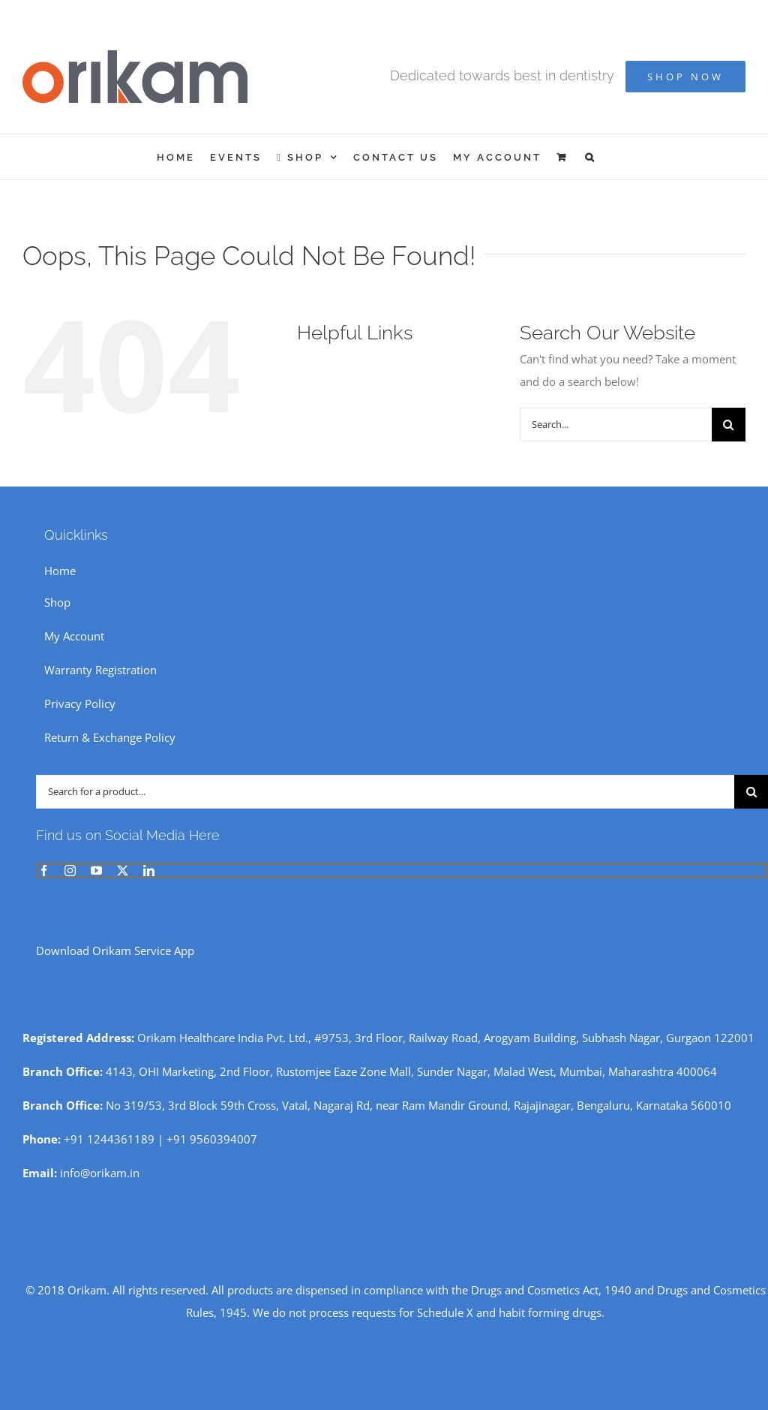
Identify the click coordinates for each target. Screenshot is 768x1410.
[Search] (729, 424)
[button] (590, 156)
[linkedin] (148, 870)
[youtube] (96, 870)
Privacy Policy (80, 703)
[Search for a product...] (385, 792)
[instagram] (70, 870)
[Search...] (616, 424)
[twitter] (122, 870)
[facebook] (44, 870)
